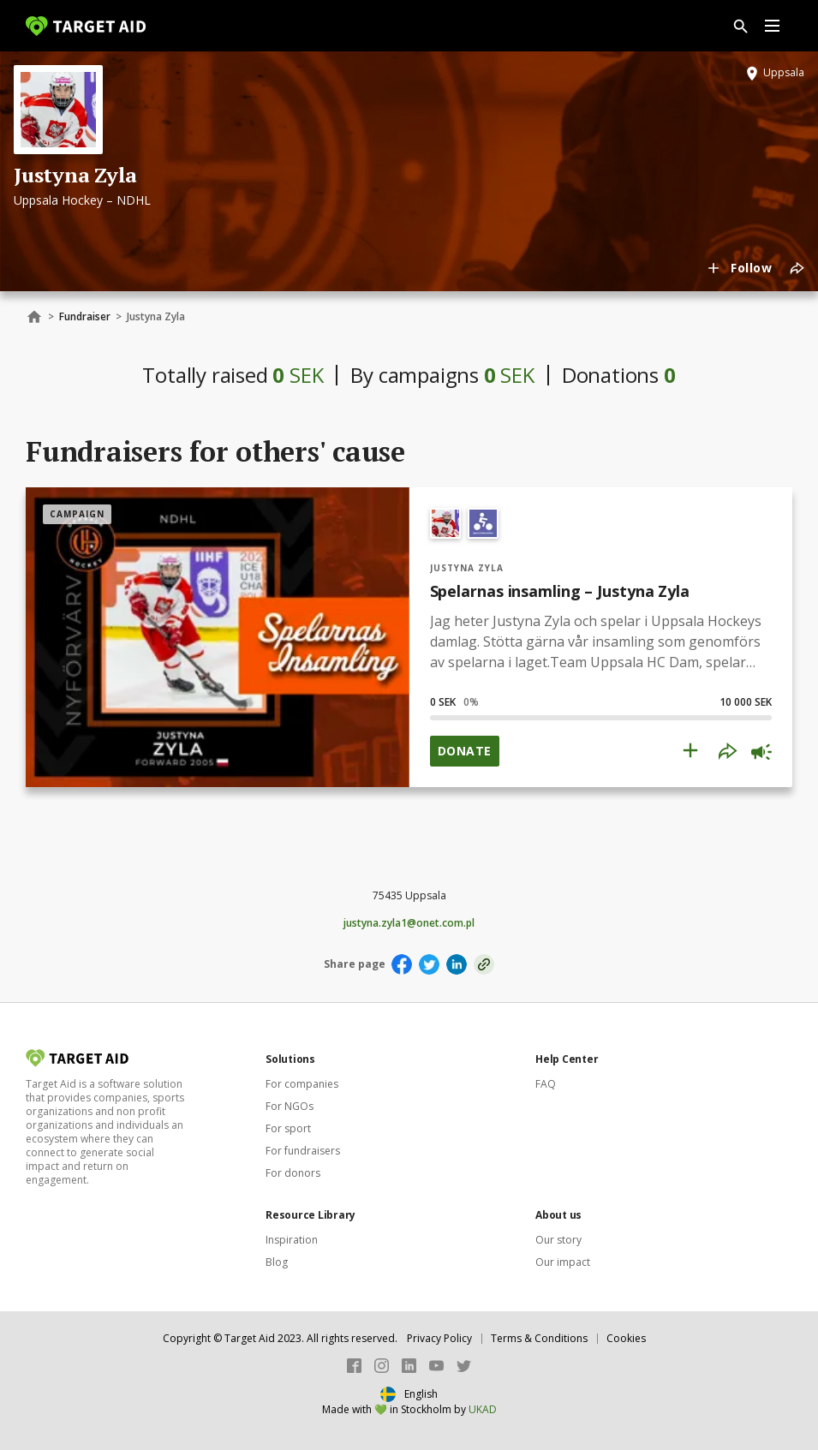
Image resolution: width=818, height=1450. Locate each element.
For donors (293, 1173)
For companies (302, 1084)
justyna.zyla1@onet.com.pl (409, 923)
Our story (558, 1239)
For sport (288, 1128)
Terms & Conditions (539, 1338)
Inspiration (292, 1239)
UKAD (483, 1409)
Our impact (562, 1262)
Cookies (626, 1338)
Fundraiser (84, 316)
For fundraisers (303, 1150)
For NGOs (289, 1106)
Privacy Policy (439, 1338)
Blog (277, 1262)
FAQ (545, 1084)
